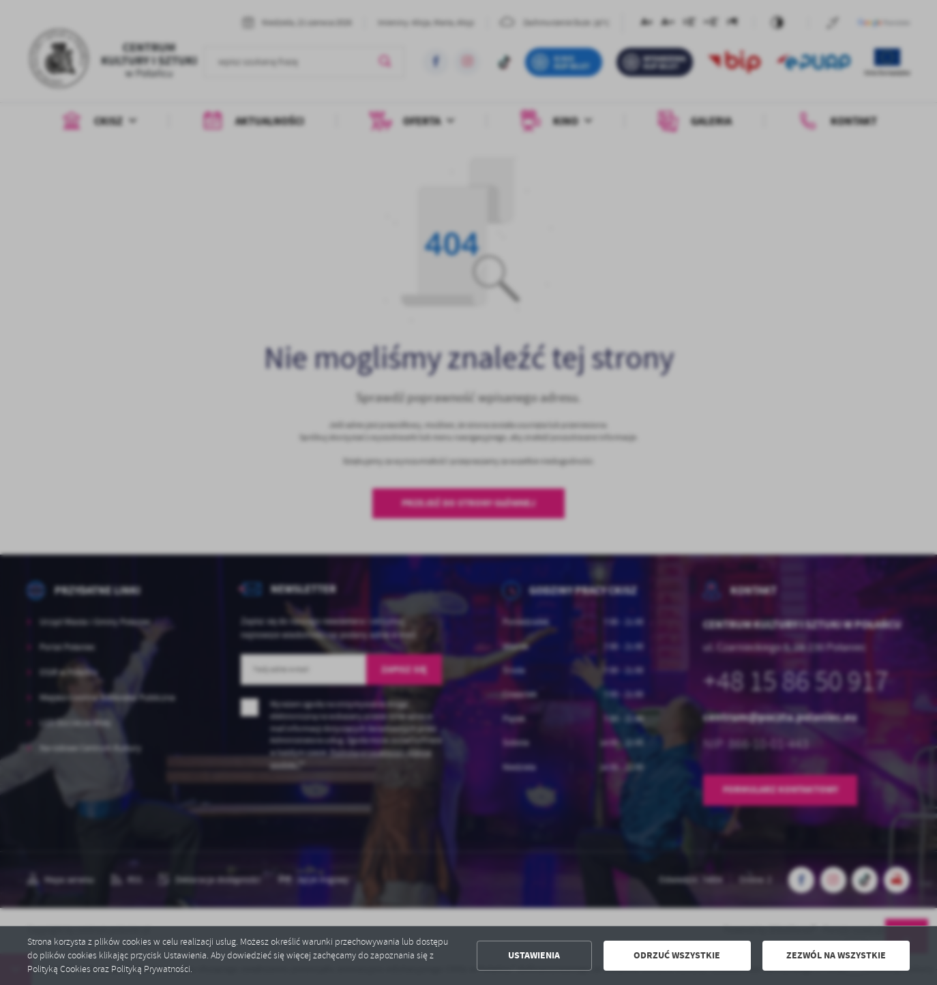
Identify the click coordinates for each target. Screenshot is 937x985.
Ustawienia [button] (534, 955)
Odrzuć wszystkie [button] (677, 955)
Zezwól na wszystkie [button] (836, 955)
